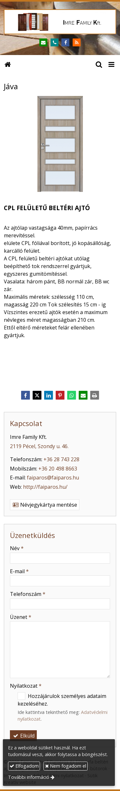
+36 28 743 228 (61, 459)
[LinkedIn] (49, 395)
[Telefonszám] (54, 42)
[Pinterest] (60, 395)
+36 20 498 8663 (57, 468)
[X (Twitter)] (37, 395)
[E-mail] (43, 42)
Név (17, 548)
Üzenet (20, 617)
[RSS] (76, 42)
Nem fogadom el (65, 766)
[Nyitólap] (60, 21)
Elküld (23, 735)
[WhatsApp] (72, 395)
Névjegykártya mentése (44, 504)
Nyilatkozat (26, 685)
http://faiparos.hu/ (45, 486)
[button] (111, 64)
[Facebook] (65, 42)
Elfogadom (24, 766)
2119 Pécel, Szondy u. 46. (39, 446)
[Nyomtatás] (95, 395)
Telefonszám (27, 593)
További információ (28, 777)
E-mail (19, 571)
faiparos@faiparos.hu (53, 477)
